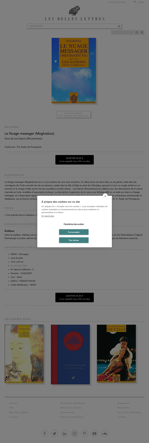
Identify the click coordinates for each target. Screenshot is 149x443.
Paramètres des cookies (74, 224)
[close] (105, 196)
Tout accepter (74, 232)
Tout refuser (74, 240)
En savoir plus (48, 216)
